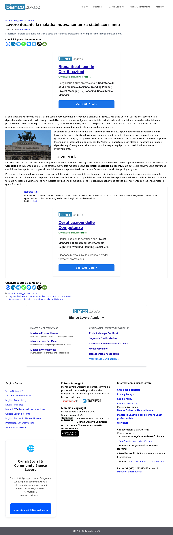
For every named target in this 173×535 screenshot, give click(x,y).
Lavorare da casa (14, 404)
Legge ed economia (24, 20)
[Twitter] (34, 44)
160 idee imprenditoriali (18, 395)
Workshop (123, 422)
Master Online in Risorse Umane (135, 410)
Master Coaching (117, 6)
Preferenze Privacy (127, 403)
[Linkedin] (13, 44)
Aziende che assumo (16, 427)
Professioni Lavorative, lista (19, 422)
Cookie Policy (124, 398)
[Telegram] (18, 44)
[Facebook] (8, 44)
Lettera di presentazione (32, 409)
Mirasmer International (129, 471)
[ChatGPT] (39, 44)
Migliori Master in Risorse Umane (23, 418)
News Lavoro (32, 293)
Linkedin (34, 201)
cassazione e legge (16, 293)
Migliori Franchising (15, 400)
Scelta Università (14, 391)
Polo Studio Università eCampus (136, 441)
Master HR (98, 6)
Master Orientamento (140, 6)
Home (8, 20)
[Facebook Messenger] (29, 44)
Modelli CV (11, 409)
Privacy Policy (125, 394)
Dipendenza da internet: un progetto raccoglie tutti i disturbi (35, 299)
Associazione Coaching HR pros (148, 461)
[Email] (44, 44)
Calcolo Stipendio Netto (17, 413)
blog (85, 7)
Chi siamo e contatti (128, 389)
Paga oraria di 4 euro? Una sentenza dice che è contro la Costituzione (39, 296)
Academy (163, 7)
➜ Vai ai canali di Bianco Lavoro (30, 510)
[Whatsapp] (23, 44)
